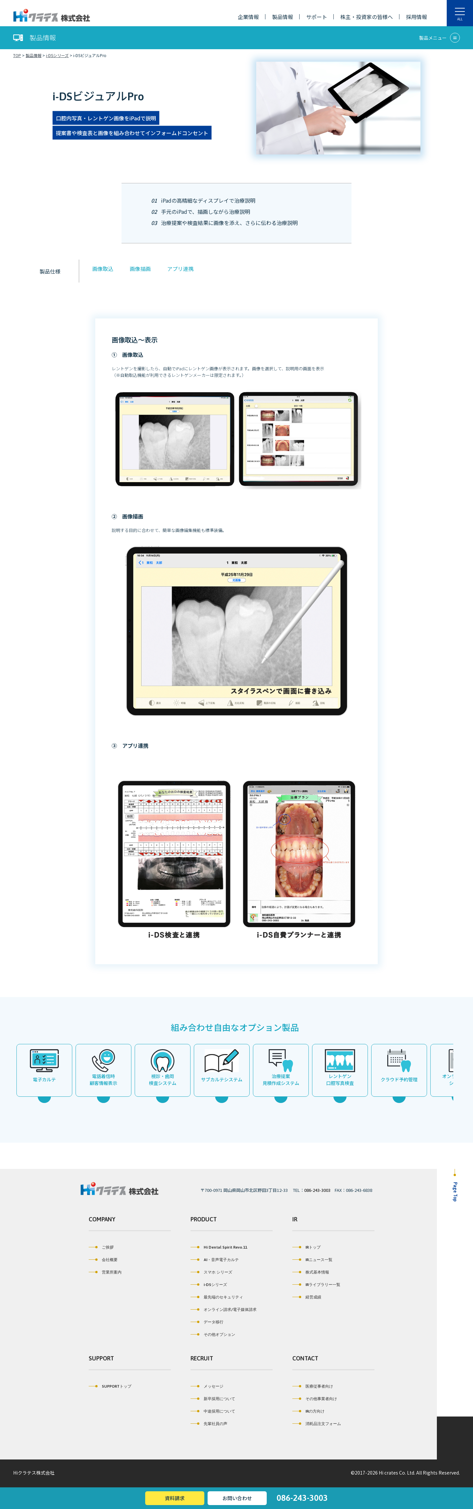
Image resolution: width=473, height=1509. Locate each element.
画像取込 (101, 269)
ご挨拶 (101, 1247)
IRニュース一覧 (312, 1259)
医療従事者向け (312, 1386)
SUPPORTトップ (110, 1386)
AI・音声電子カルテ (215, 1259)
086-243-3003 (317, 1190)
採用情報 (416, 17)
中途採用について (213, 1411)
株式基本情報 (310, 1272)
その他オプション (213, 1334)
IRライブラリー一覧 (316, 1284)
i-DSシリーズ (209, 1284)
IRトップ (306, 1247)
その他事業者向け (314, 1399)
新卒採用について (213, 1399)
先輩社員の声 (209, 1423)
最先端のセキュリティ (217, 1297)
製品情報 (282, 17)
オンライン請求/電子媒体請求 (224, 1309)
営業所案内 (105, 1272)
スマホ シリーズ (211, 1272)
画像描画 (138, 269)
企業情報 (248, 17)
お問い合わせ (237, 1498)
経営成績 (306, 1297)
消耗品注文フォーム (316, 1423)
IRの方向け (308, 1411)
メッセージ (207, 1386)
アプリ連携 (178, 269)
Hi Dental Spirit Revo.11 (219, 1247)
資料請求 (175, 1498)
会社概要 (103, 1259)
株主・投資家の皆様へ (366, 17)
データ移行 (207, 1322)
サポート (316, 17)
